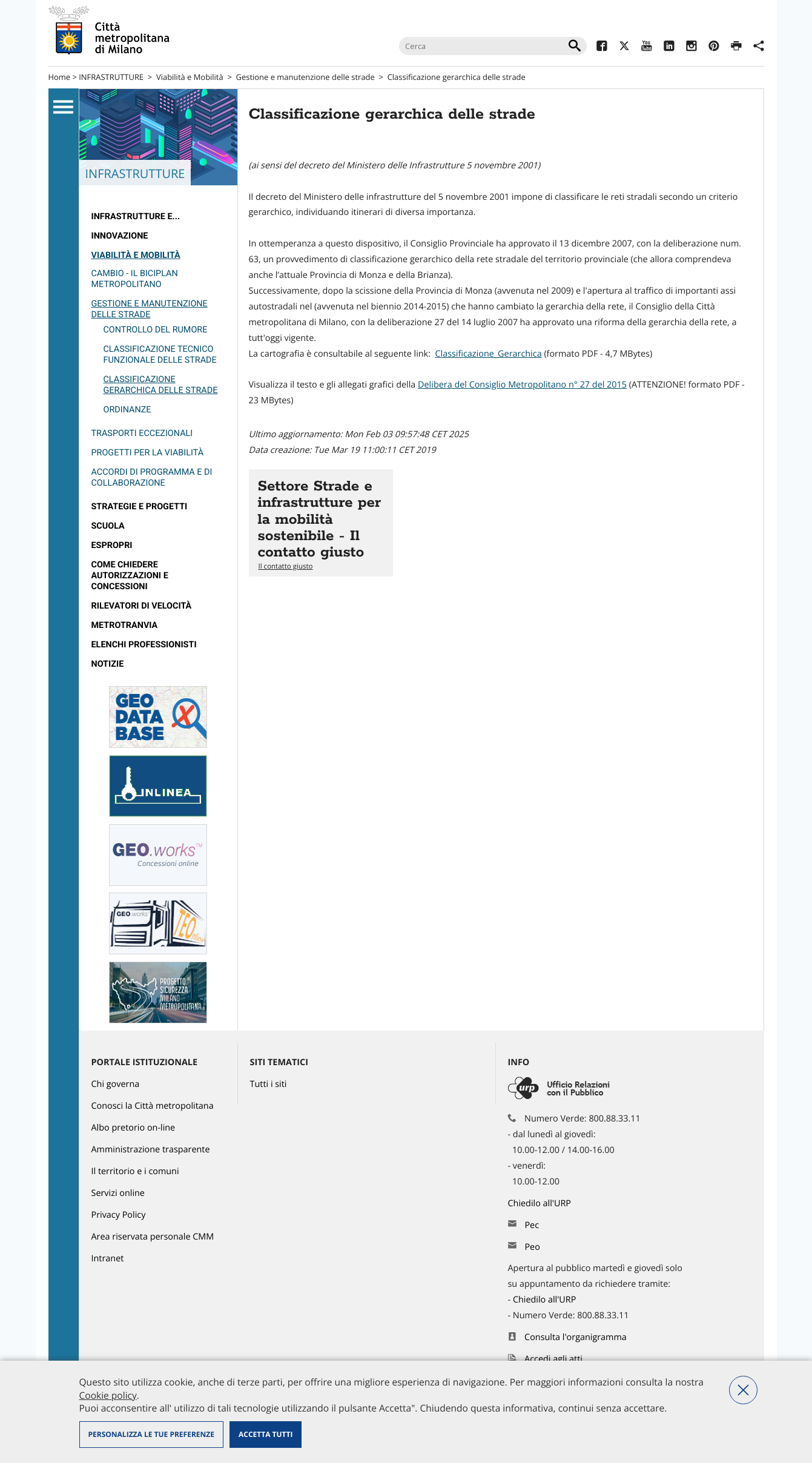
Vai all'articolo (321, 522)
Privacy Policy (118, 1215)
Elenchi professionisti (144, 644)
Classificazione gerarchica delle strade (457, 76)
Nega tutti (743, 1390)
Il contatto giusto (286, 566)
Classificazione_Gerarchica (488, 354)
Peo (532, 1247)
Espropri (112, 545)
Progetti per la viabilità (147, 452)
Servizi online (118, 1193)
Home (59, 76)
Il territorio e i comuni (135, 1171)
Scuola (108, 526)
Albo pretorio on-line (133, 1128)
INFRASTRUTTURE (111, 76)
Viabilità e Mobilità (189, 76)
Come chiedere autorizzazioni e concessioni (129, 576)
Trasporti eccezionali (142, 433)
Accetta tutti (265, 1434)
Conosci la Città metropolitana (152, 1106)
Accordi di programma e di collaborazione (152, 477)
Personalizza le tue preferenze (151, 1434)
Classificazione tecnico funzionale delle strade (160, 354)
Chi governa (115, 1084)
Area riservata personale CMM (152, 1237)
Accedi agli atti (553, 1359)
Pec (531, 1225)
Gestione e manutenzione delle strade (305, 76)
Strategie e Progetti (139, 506)
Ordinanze (127, 410)
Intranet (107, 1258)
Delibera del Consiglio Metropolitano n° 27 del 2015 (522, 385)
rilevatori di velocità (141, 606)
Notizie (107, 664)
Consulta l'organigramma (575, 1337)
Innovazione (119, 236)
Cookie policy (108, 1395)
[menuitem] (158, 216)
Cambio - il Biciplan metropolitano (134, 278)
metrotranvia (124, 625)
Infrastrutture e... (135, 216)
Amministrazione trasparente (150, 1149)
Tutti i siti (268, 1084)
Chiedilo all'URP (540, 1203)
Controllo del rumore (156, 330)
